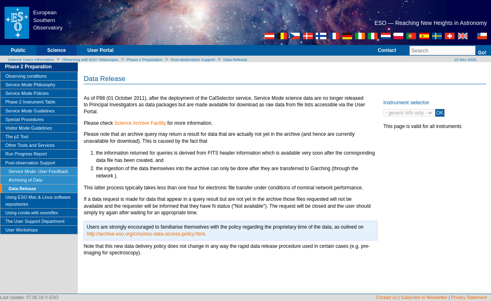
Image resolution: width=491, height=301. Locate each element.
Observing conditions (26, 76)
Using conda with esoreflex (31, 212)
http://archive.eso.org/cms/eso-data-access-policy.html (145, 234)
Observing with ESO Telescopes (90, 59)
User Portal (100, 50)
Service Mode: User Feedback (38, 171)
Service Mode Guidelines (29, 110)
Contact (387, 50)
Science (56, 50)
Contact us (386, 297)
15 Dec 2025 (464, 59)
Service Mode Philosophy (30, 84)
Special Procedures (24, 119)
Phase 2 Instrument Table (30, 101)
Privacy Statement (469, 297)
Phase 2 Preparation (144, 59)
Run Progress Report (26, 153)
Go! (482, 53)
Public (18, 50)
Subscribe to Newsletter (424, 297)
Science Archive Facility (140, 123)
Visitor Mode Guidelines (28, 128)
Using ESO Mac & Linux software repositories (38, 200)
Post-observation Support (193, 59)
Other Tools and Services (29, 145)
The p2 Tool (16, 136)
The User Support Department (35, 221)
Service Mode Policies (27, 93)
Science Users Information (31, 59)
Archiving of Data (25, 179)
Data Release (235, 59)
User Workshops (21, 229)
